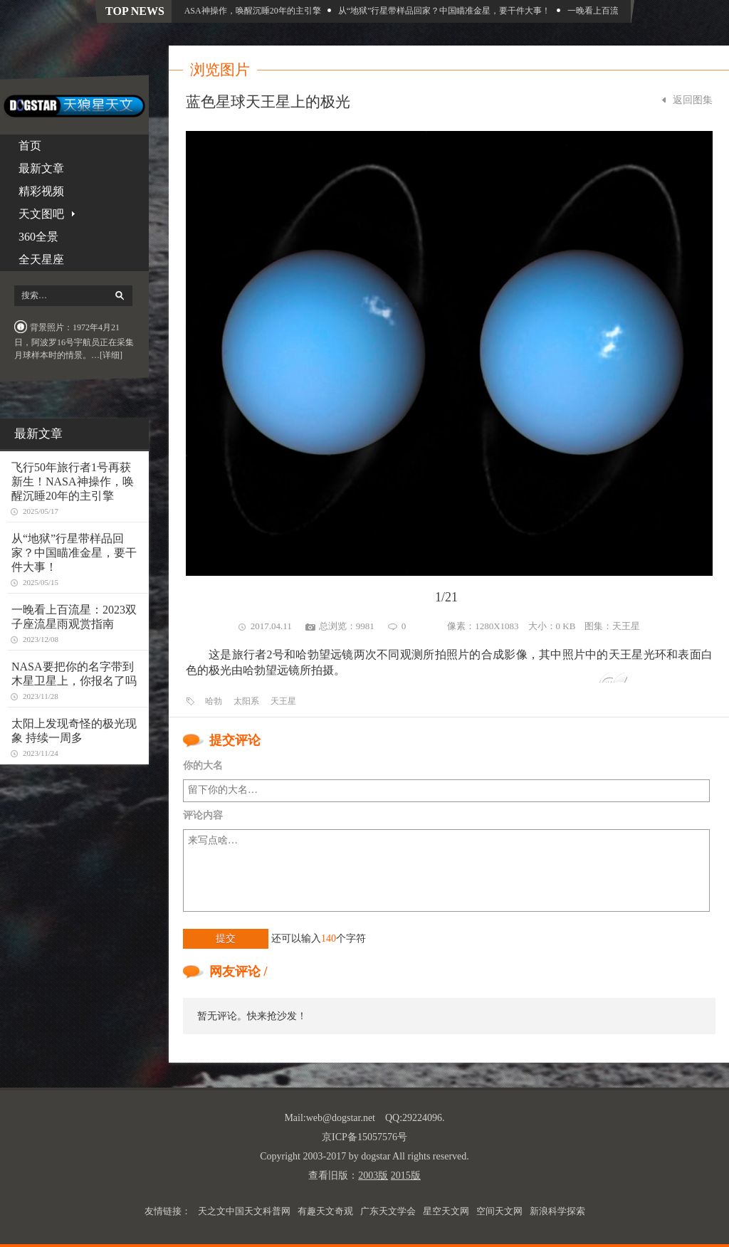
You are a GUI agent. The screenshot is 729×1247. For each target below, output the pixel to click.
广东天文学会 (388, 1211)
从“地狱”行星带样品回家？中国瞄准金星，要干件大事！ (453, 11)
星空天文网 (446, 1211)
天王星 (626, 626)
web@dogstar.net (340, 1117)
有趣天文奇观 (325, 1211)
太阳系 (246, 701)
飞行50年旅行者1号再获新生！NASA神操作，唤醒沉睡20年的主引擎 (200, 11)
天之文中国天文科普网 (244, 1211)
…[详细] (106, 355)
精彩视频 (41, 191)
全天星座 (41, 259)
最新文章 (41, 168)
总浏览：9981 (346, 626)
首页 (30, 146)
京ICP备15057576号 (364, 1137)
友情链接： (168, 1211)
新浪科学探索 (557, 1211)
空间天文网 (499, 1211)
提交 (226, 938)
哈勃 (213, 701)
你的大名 (203, 765)
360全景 (38, 237)
